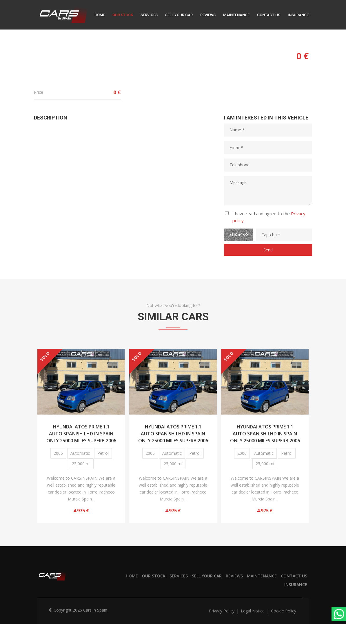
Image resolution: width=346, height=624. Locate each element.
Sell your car (179, 15)
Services (149, 15)
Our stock (122, 15)
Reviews (208, 15)
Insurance (298, 15)
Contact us (268, 15)
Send (268, 250)
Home (99, 15)
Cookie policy (283, 611)
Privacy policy (222, 611)
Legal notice (253, 611)
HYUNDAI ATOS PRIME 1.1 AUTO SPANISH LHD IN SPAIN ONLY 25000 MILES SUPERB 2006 (81, 433)
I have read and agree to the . (268, 217)
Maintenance (236, 15)
